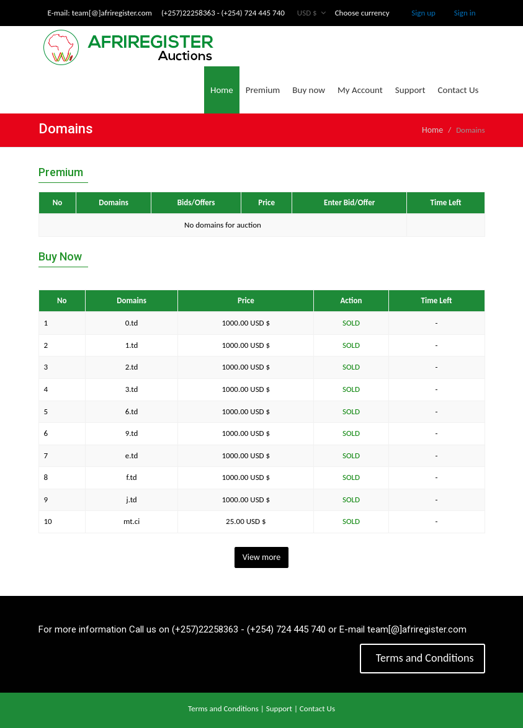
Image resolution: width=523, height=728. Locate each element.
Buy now (308, 89)
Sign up (423, 12)
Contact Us (458, 89)
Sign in (465, 12)
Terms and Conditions (423, 658)
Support (410, 89)
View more (261, 557)
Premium (263, 89)
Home (221, 89)
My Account (360, 89)
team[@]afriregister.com (112, 12)
